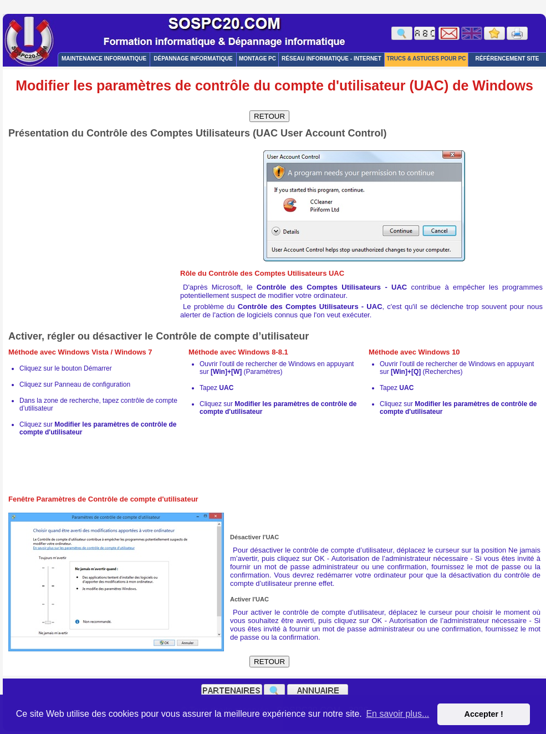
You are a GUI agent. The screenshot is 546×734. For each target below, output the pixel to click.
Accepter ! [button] (483, 714)
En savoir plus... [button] (397, 713)
